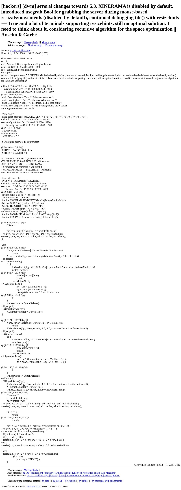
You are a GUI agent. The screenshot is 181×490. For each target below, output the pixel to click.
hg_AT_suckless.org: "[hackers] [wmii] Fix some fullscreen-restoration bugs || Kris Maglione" (69, 472)
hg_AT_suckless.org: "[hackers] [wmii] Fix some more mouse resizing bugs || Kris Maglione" (73, 475)
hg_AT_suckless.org (20, 50)
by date (45, 480)
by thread (57, 480)
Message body (31, 42)
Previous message (54, 45)
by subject (70, 480)
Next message (35, 45)
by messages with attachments (107, 480)
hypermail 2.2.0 (33, 486)
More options (48, 42)
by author (83, 480)
